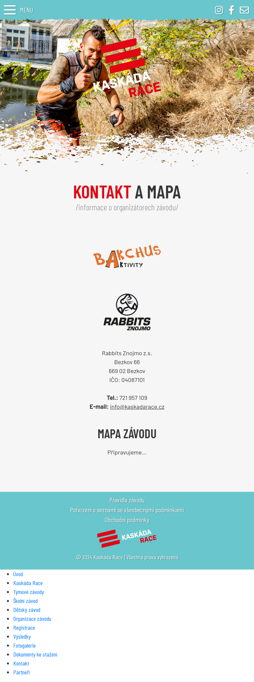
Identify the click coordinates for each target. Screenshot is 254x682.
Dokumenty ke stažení (35, 654)
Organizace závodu (32, 618)
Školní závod (25, 600)
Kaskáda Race (28, 582)
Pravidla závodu (127, 500)
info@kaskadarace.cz (137, 406)
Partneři (21, 672)
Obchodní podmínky (127, 520)
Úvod (18, 573)
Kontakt (21, 663)
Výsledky (22, 636)
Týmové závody (28, 591)
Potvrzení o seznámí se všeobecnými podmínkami (127, 510)
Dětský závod (26, 609)
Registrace (24, 627)
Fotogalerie (24, 645)
